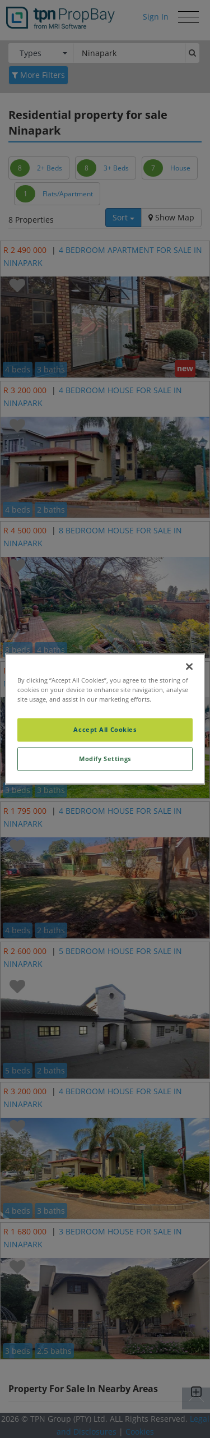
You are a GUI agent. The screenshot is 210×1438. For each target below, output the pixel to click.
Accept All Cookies (104, 730)
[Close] (189, 666)
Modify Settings (105, 759)
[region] (104, 719)
